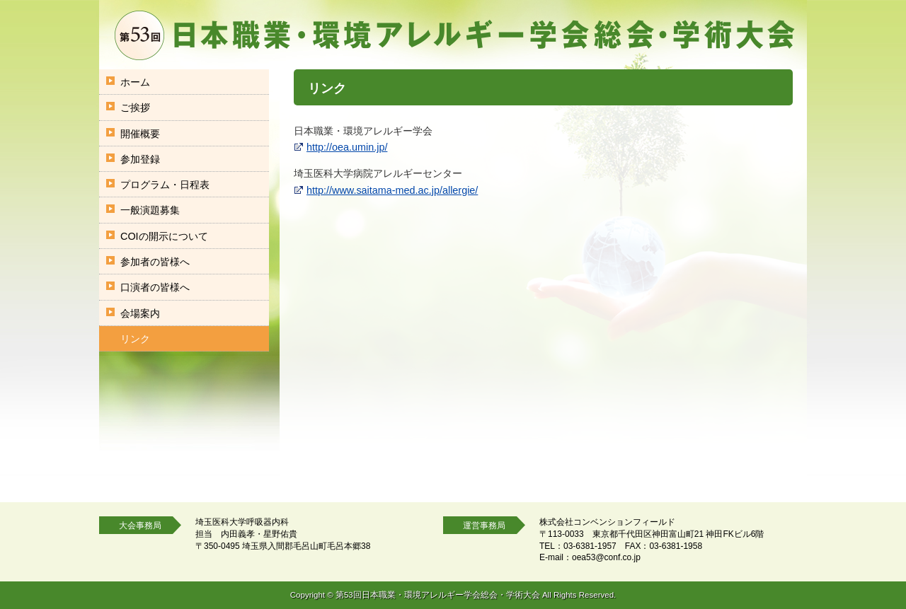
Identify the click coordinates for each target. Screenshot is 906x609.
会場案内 (140, 313)
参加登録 (140, 159)
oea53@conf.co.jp (606, 557)
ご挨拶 (135, 107)
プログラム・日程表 (165, 184)
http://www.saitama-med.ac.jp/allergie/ (392, 190)
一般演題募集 (150, 210)
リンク (135, 338)
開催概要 (140, 133)
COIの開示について (164, 236)
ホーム (135, 82)
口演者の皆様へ (155, 287)
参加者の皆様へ (155, 261)
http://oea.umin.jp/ (346, 147)
